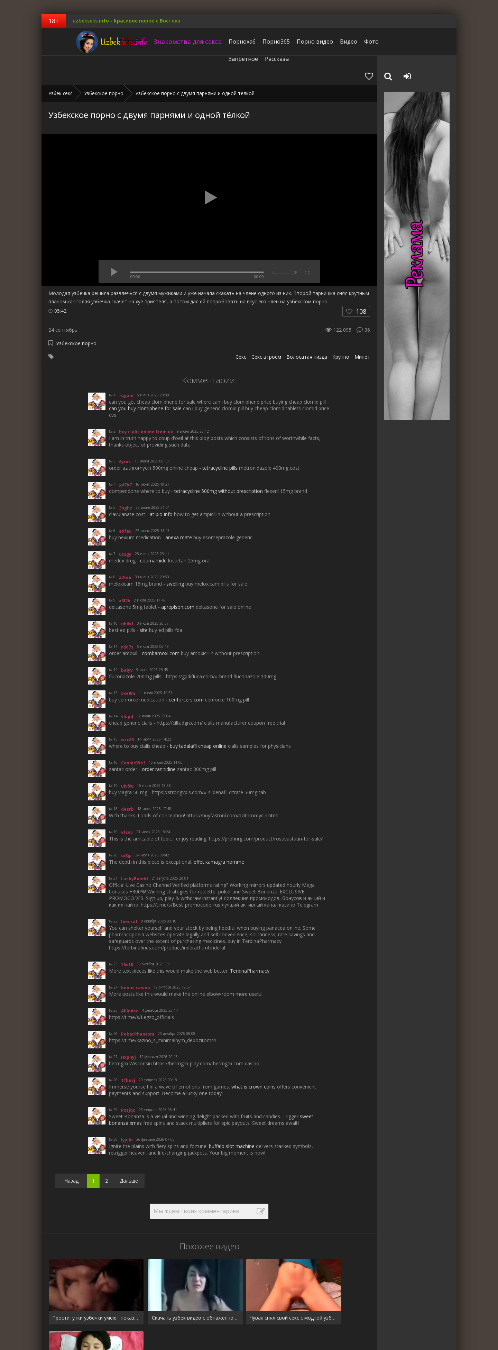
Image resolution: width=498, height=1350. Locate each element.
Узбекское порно (76, 314)
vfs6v (127, 803)
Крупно (340, 327)
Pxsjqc (128, 1081)
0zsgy (125, 525)
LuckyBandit (134, 850)
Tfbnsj (128, 1051)
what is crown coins (253, 1057)
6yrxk (125, 432)
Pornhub (57, 1323)
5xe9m (128, 664)
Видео (326, 41)
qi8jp (126, 826)
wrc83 (127, 711)
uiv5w (127, 757)
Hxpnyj (128, 1028)
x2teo (125, 548)
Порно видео (293, 41)
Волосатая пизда (306, 327)
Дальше (129, 1151)
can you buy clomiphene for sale (145, 379)
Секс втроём (266, 327)
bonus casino (135, 959)
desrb (127, 780)
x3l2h (124, 572)
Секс (241, 327)
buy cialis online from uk (146, 403)
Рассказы (412, 41)
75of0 (127, 935)
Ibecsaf (129, 893)
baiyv (127, 641)
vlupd (127, 687)
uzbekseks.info (85, 41)
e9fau (125, 502)
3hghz (125, 479)
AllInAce (130, 982)
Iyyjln (127, 1111)
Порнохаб (219, 41)
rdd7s (127, 618)
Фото (349, 41)
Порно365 (254, 41)
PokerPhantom (137, 1005)
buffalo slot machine (232, 1117)
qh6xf (127, 595)
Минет (362, 327)
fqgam (126, 366)
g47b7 (125, 456)
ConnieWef (133, 734)
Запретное (378, 41)
